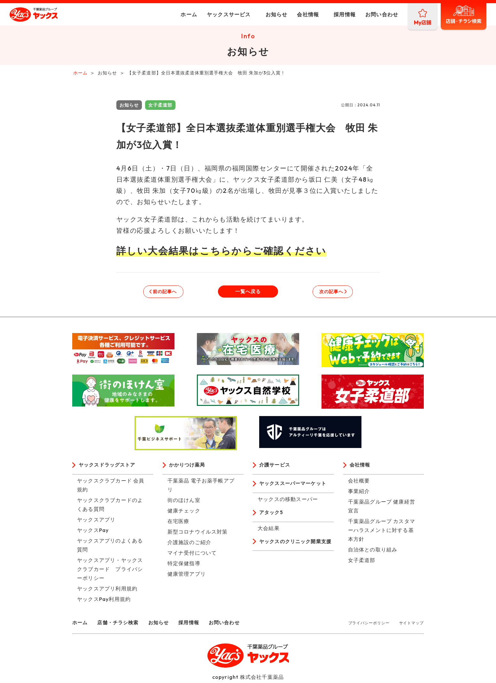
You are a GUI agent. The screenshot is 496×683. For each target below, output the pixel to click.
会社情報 (292, 14)
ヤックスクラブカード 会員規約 (110, 487)
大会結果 (269, 530)
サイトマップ (411, 624)
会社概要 (359, 482)
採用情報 (329, 14)
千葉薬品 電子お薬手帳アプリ (201, 487)
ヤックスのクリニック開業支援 (295, 549)
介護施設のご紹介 (189, 544)
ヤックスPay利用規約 (104, 601)
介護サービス (275, 467)
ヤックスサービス (213, 14)
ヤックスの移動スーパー (288, 501)
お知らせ (261, 14)
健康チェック (183, 512)
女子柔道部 (362, 562)
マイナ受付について (192, 554)
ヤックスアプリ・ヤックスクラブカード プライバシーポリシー (110, 571)
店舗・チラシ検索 (120, 624)
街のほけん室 (183, 502)
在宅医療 (178, 523)
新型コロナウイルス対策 (197, 533)
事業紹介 (359, 493)
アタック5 (271, 515)
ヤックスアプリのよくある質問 (110, 547)
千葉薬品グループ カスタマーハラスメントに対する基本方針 (381, 532)
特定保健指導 (183, 565)
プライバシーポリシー (369, 624)
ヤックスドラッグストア (109, 467)
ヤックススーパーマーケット (295, 485)
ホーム (173, 14)
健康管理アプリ (186, 576)
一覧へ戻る (248, 293)
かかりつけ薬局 (188, 467)
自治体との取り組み (373, 551)
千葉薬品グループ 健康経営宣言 (381, 508)
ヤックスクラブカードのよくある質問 (110, 506)
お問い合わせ (366, 14)
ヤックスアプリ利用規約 (107, 590)
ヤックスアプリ (96, 521)
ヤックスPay (93, 532)
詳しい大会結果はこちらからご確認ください (221, 252)
